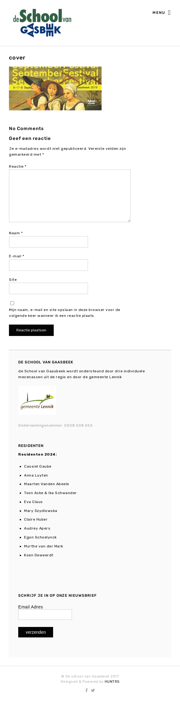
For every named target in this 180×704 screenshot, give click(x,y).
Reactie (18, 166)
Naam (16, 233)
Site (13, 279)
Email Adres (30, 606)
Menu (162, 13)
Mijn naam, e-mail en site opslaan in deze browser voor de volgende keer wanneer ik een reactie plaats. (64, 313)
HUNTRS (112, 682)
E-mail (16, 256)
